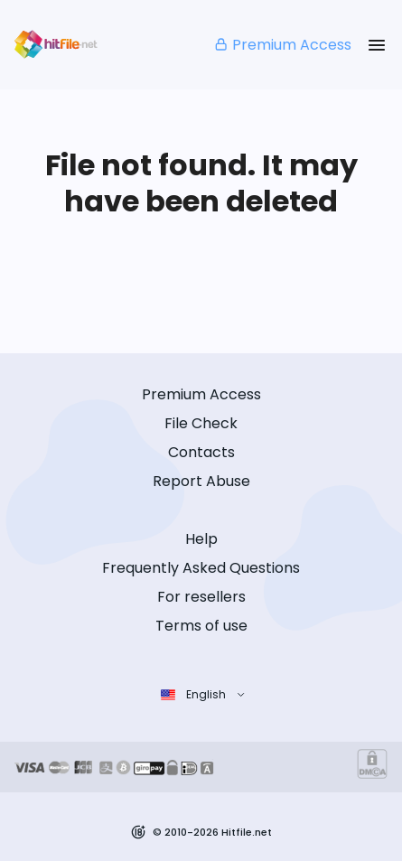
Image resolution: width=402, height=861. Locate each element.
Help (201, 539)
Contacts (201, 452)
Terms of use (201, 625)
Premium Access (282, 44)
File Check (201, 423)
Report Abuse (201, 481)
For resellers (201, 596)
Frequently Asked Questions (201, 567)
